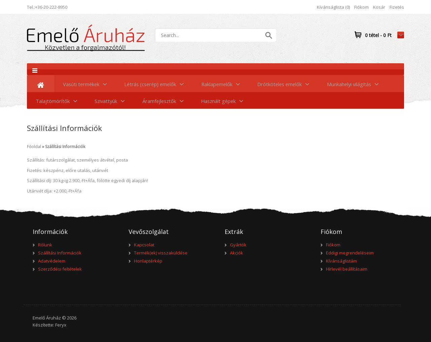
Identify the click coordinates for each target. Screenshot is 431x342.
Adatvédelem (51, 261)
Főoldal (34, 146)
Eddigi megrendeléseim (350, 253)
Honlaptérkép (148, 261)
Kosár (379, 7)
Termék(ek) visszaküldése (161, 253)
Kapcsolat (144, 245)
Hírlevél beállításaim (346, 269)
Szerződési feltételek (60, 269)
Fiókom (361, 7)
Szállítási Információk (65, 146)
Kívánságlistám (341, 261)
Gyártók (238, 245)
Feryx (60, 325)
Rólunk (45, 245)
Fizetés (397, 7)
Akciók (236, 253)
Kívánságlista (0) (333, 7)
